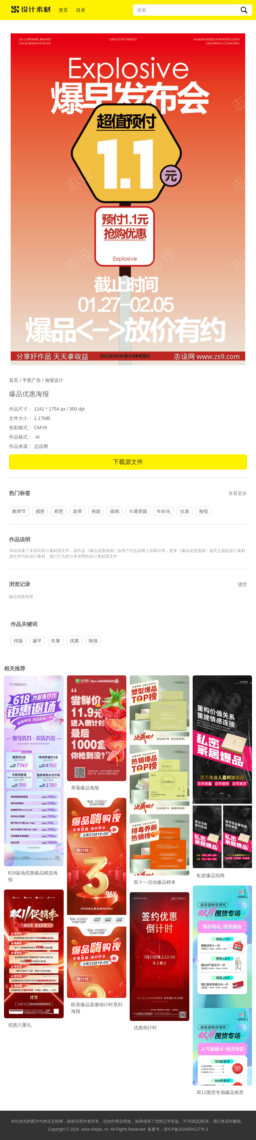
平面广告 (31, 380)
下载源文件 (128, 462)
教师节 (19, 511)
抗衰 (184, 511)
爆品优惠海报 (21, 596)
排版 (18, 640)
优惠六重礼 (19, 1025)
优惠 (74, 640)
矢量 (55, 640)
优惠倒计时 (145, 1027)
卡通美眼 (138, 511)
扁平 (37, 640)
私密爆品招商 (211, 875)
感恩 (40, 511)
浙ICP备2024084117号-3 (186, 1129)
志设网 (41, 446)
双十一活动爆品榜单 (155, 882)
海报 (203, 511)
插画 (114, 511)
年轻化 (164, 511)
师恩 (58, 511)
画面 (96, 511)
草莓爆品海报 (85, 787)
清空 (242, 584)
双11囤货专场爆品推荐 (220, 1092)
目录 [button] (80, 10)
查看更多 (237, 493)
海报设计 (54, 380)
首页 (63, 10)
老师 (77, 511)
